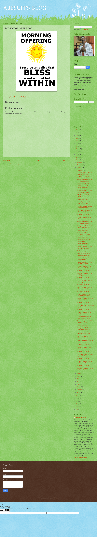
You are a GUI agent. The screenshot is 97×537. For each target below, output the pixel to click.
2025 (77, 132)
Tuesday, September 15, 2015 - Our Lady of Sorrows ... (84, 281)
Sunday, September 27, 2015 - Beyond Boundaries (84, 202)
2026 (77, 130)
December (80, 162)
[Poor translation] (7, 510)
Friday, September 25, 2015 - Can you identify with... (84, 211)
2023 (77, 138)
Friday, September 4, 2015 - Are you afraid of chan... (85, 355)
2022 (77, 140)
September (80, 170)
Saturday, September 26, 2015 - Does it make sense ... (85, 206)
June (78, 378)
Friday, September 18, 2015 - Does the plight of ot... (84, 254)
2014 (77, 396)
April (78, 384)
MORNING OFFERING (83, 176)
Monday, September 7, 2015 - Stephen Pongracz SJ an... (84, 332)
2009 (77, 409)
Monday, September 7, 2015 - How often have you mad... (84, 337)
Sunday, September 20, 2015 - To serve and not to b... (85, 240)
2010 (77, 406)
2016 (77, 157)
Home (37, 160)
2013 (77, 398)
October (79, 167)
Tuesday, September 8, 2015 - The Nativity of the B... (84, 328)
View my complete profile (80, 457)
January (79, 392)
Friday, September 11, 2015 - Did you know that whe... (85, 306)
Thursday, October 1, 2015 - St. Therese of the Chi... (85, 173)
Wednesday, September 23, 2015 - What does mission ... (85, 222)
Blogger (56, 498)
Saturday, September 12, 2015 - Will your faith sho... (85, 299)
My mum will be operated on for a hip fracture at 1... (85, 258)
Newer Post (7, 160)
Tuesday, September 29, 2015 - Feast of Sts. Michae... (84, 184)
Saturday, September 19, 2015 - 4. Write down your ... (85, 247)
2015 (77, 160)
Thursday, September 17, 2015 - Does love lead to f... (85, 267)
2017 (77, 154)
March (79, 387)
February (79, 389)
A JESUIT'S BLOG (24, 8)
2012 (77, 401)
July (78, 376)
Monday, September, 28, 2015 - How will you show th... (85, 191)
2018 (77, 151)
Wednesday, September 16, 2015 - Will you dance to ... (85, 274)
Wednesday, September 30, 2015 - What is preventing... (85, 180)
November (80, 165)
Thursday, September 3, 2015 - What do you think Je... (84, 362)
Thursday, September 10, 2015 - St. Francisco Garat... (85, 313)
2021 (77, 143)
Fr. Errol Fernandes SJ (81, 417)
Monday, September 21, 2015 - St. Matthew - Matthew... (84, 233)
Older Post (66, 160)
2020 (77, 146)
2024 (77, 135)
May (78, 381)
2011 (77, 404)
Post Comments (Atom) (16, 164)
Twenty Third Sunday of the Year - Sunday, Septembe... (85, 341)
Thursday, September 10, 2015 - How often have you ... (85, 317)
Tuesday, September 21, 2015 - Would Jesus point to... (84, 226)
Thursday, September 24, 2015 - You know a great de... (85, 218)
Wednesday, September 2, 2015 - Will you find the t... (85, 369)
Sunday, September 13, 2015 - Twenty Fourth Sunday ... (84, 295)
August (79, 373)
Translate (84, 29)
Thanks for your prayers (83, 251)
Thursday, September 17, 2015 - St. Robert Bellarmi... (85, 262)
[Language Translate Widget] (83, 27)
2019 (77, 149)
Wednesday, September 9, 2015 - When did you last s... (85, 321)
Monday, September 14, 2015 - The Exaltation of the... (84, 288)
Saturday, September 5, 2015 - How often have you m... (84, 348)
